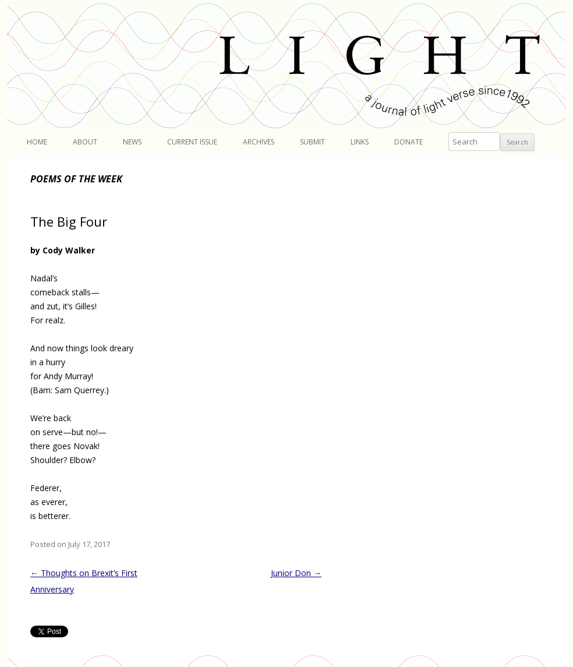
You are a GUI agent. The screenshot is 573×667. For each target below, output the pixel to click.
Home (37, 142)
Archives (258, 142)
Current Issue (192, 142)
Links (360, 142)
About (85, 142)
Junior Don (296, 572)
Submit (312, 142)
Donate (408, 142)
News (132, 142)
